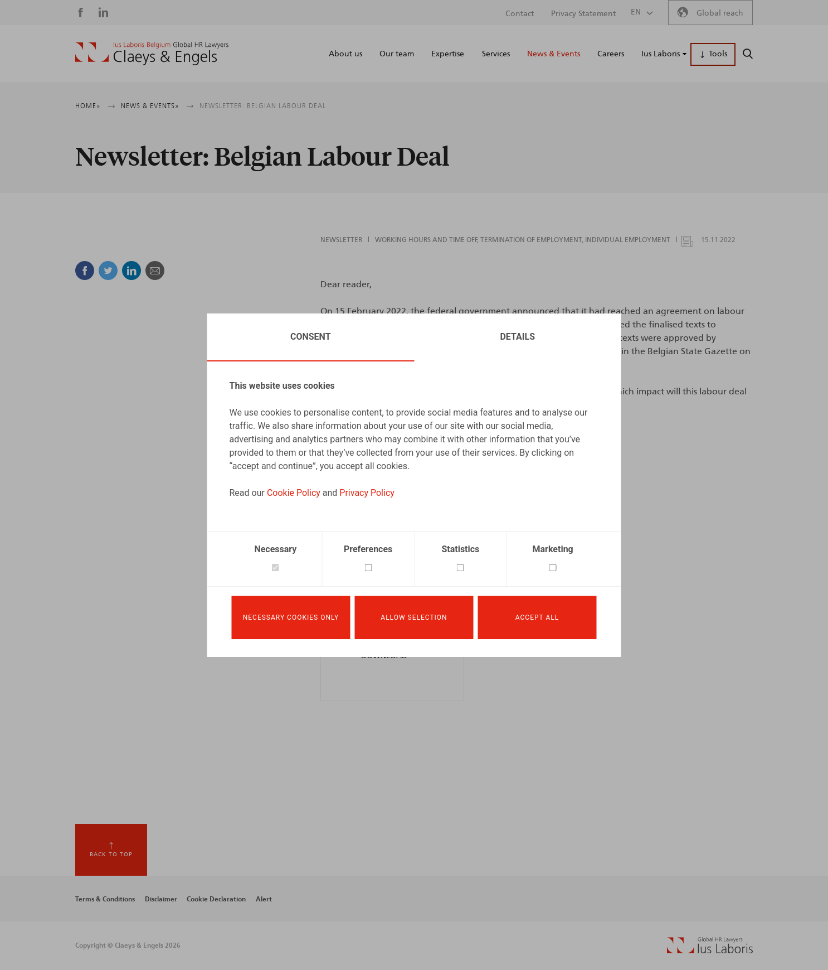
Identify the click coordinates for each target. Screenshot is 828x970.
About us (345, 54)
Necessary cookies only (291, 617)
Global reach (720, 13)
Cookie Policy (293, 493)
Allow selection (414, 617)
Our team (396, 54)
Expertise (447, 54)
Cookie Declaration (216, 899)
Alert (264, 899)
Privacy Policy (366, 493)
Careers (610, 54)
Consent (310, 336)
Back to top (111, 854)
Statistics (460, 549)
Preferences (368, 549)
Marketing (553, 549)
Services (496, 54)
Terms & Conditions (105, 899)
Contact (519, 14)
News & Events (553, 54)
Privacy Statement (583, 14)
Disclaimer (161, 899)
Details (517, 336)
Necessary (275, 549)
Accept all (537, 617)
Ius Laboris (660, 54)
